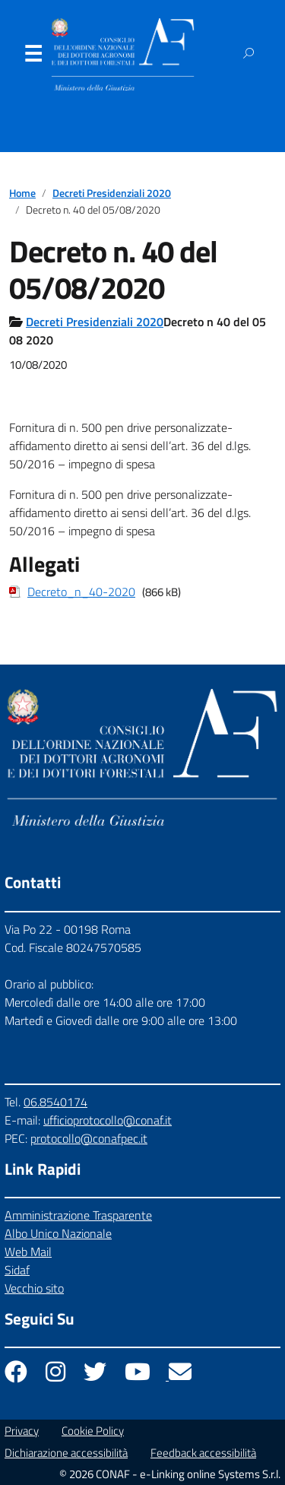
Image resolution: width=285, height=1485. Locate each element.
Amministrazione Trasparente (78, 1215)
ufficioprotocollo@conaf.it (107, 1120)
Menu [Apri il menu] (33, 57)
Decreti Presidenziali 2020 (111, 193)
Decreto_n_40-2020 (81, 591)
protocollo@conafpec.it (88, 1138)
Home (22, 193)
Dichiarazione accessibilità (66, 1452)
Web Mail (28, 1251)
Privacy (22, 1430)
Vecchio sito (34, 1288)
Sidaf (17, 1270)
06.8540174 (55, 1102)
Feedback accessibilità (203, 1452)
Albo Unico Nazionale (58, 1233)
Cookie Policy (93, 1430)
